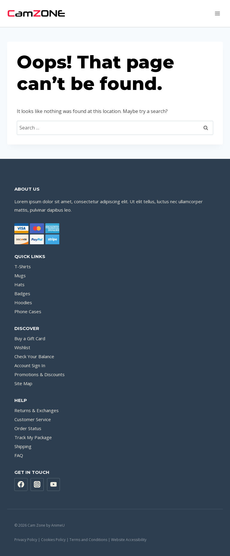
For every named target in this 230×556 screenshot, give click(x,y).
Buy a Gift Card (29, 338)
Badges (22, 293)
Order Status (27, 428)
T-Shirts (22, 266)
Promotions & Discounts (39, 374)
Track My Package (33, 437)
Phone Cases (27, 311)
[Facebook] (21, 484)
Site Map (23, 383)
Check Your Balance (34, 356)
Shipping (22, 446)
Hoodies (23, 302)
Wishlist (22, 347)
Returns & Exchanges (36, 410)
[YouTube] (53, 484)
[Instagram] (37, 484)
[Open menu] (217, 13)
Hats (19, 284)
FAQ (18, 455)
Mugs (20, 275)
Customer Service (32, 419)
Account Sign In (29, 365)
